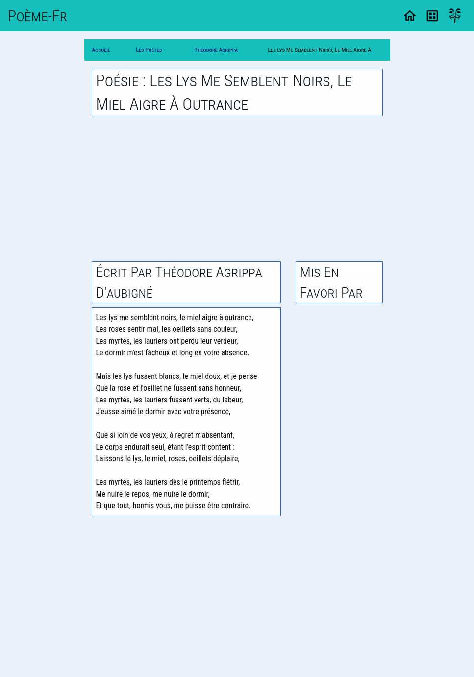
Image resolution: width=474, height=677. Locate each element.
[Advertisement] (237, 188)
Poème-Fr (37, 15)
